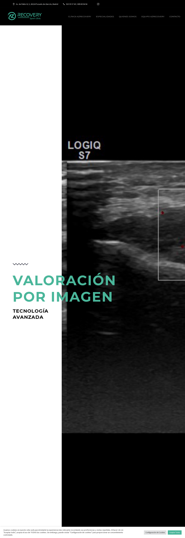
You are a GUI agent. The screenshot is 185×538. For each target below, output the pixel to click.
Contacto (174, 16)
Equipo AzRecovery (152, 16)
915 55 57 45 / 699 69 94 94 (76, 4)
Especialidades (105, 16)
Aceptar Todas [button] (174, 532)
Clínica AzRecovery (79, 16)
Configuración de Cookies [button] (155, 532)
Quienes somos (128, 16)
